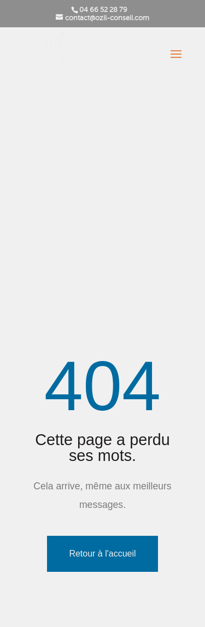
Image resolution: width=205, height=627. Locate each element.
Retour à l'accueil (102, 553)
